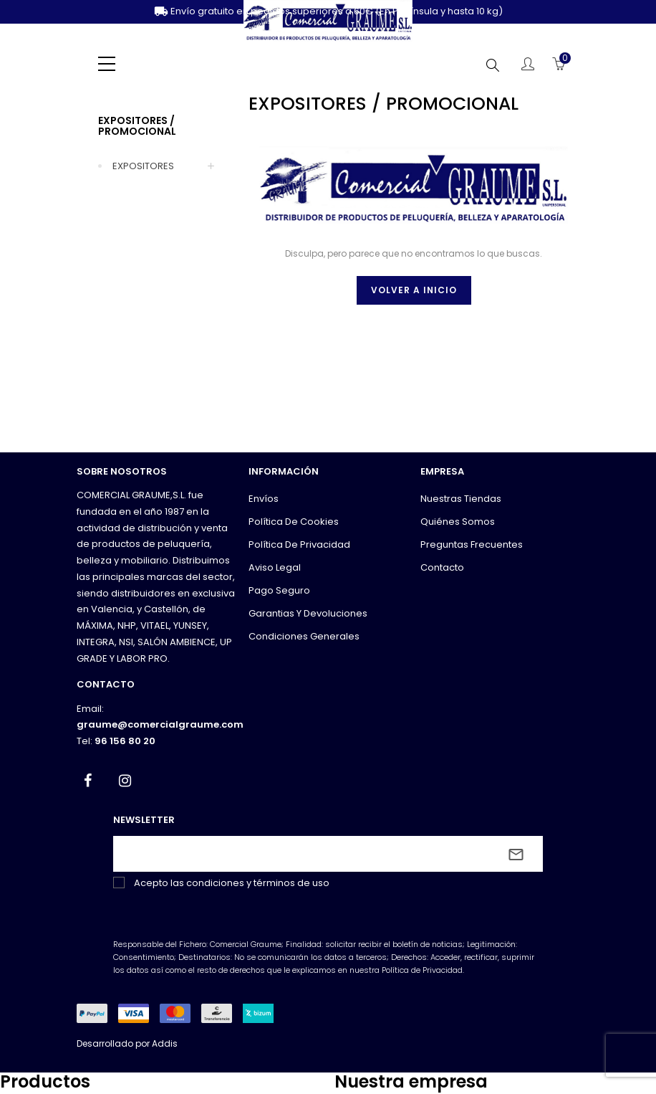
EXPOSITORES (143, 166)
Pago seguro (279, 590)
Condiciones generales (304, 636)
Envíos (264, 498)
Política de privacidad (299, 544)
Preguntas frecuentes (471, 544)
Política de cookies (294, 521)
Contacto (442, 567)
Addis (165, 1043)
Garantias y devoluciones (308, 613)
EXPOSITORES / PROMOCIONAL (137, 125)
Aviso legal (275, 567)
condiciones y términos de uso (257, 883)
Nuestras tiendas (460, 498)
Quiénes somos (457, 521)
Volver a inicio (414, 290)
